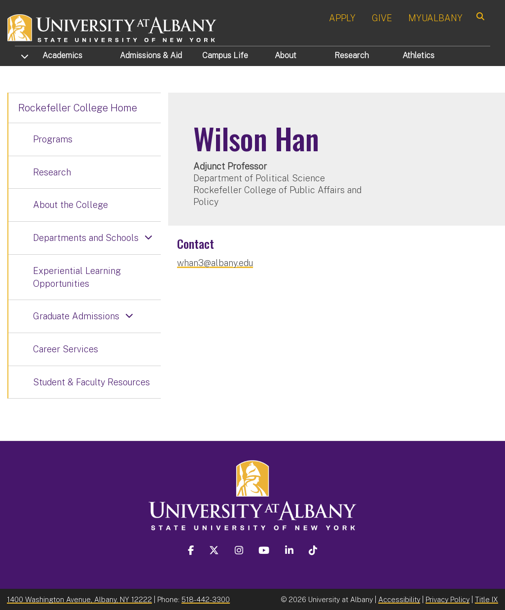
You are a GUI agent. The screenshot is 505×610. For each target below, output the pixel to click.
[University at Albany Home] (112, 27)
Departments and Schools (86, 238)
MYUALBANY (435, 18)
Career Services (65, 349)
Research (351, 55)
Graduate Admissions (76, 316)
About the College (70, 205)
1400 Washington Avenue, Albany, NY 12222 (79, 599)
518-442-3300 (205, 599)
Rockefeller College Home (77, 108)
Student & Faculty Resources (91, 382)
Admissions (151, 55)
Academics (62, 55)
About (285, 55)
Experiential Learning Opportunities (77, 277)
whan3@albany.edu (215, 263)
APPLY (342, 18)
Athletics (418, 55)
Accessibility (399, 599)
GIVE (382, 18)
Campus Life (225, 55)
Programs (52, 139)
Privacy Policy (447, 599)
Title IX (486, 599)
